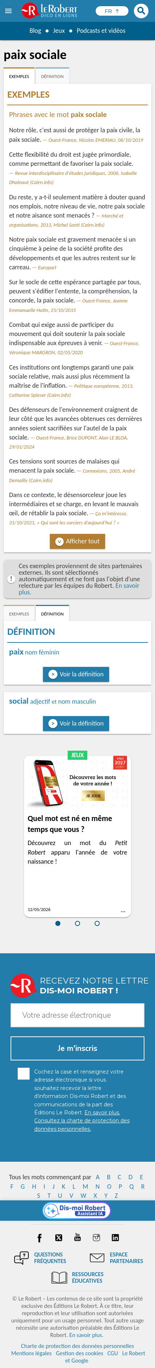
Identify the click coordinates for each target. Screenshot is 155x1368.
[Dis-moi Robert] (78, 1210)
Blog (35, 31)
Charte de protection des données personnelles (77, 1345)
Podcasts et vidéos (101, 31)
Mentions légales (31, 1353)
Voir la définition (82, 674)
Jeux (59, 31)
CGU (112, 1353)
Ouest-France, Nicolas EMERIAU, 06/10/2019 (95, 140)
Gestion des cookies (79, 1353)
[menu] (9, 11)
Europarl (47, 267)
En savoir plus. (86, 1335)
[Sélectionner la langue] (112, 11)
